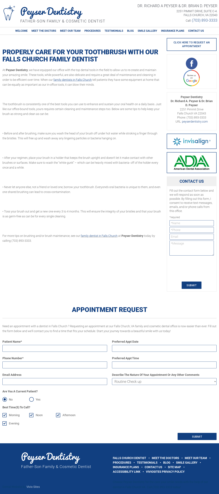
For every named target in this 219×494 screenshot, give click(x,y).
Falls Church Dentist (129, 458)
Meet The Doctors (43, 30)
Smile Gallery (147, 30)
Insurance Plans (172, 30)
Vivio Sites (33, 486)
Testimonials (114, 30)
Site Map (174, 467)
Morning (14, 415)
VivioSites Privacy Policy (165, 471)
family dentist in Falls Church (99, 235)
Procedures (92, 30)
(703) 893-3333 (204, 20)
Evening (14, 423)
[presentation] (182, 268)
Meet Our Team (70, 30)
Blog (130, 30)
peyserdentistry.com (195, 121)
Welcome (21, 30)
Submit (192, 285)
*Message (191, 248)
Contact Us (196, 30)
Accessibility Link (126, 471)
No (11, 399)
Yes (38, 399)
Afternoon (69, 415)
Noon (39, 415)
